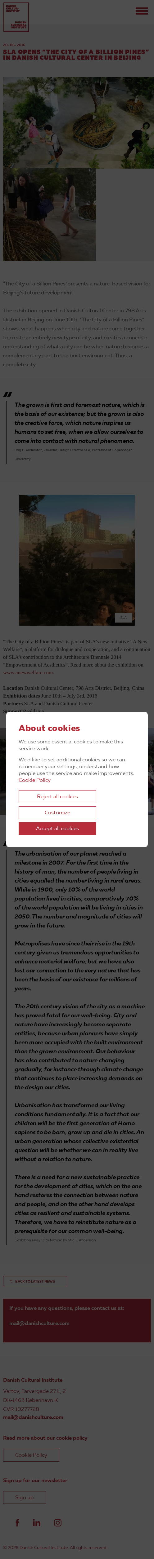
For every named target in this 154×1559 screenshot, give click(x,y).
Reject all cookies (57, 796)
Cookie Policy (35, 780)
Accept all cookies (57, 828)
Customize (57, 813)
